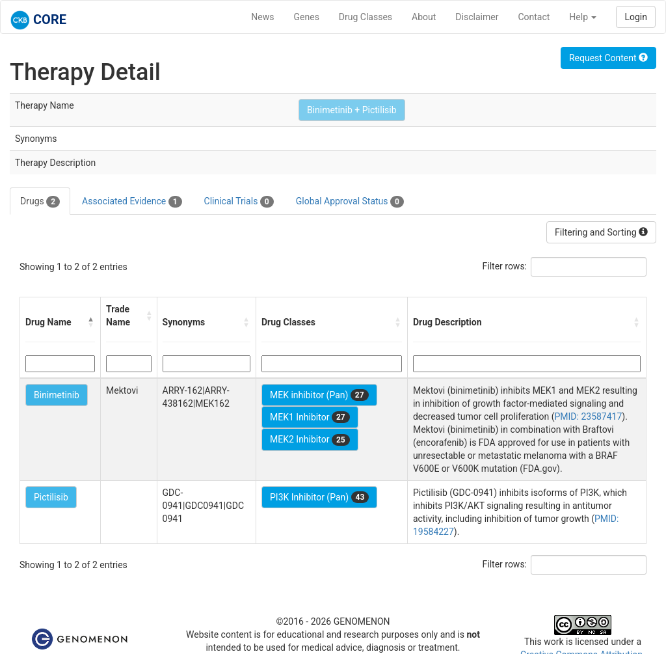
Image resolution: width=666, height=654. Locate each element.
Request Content (608, 58)
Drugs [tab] (40, 202)
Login (635, 17)
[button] (91, 322)
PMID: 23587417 (588, 416)
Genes (306, 17)
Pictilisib (51, 497)
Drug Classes (365, 17)
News (262, 17)
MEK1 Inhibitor (310, 417)
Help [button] (582, 17)
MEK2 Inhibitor (310, 440)
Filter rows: (505, 266)
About (424, 17)
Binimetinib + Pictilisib (352, 110)
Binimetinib (56, 395)
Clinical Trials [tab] (239, 202)
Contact (534, 17)
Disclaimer (476, 17)
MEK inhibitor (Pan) (319, 395)
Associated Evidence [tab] (131, 202)
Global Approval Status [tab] (350, 202)
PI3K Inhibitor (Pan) (319, 497)
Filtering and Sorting (601, 232)
